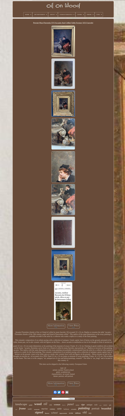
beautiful (106, 408)
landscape (21, 404)
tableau (78, 413)
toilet (100, 405)
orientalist (73, 409)
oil (45, 404)
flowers (47, 413)
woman (57, 404)
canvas (77, 405)
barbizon (66, 409)
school (54, 412)
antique (89, 405)
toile (95, 405)
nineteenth (36, 409)
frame (22, 408)
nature (105, 405)
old (85, 412)
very (90, 413)
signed (39, 412)
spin (110, 405)
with (16, 409)
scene (71, 413)
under (30, 409)
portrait (95, 408)
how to (63, 405)
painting (84, 408)
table (59, 408)
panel (70, 404)
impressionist (63, 413)
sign (83, 404)
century (52, 409)
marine (44, 409)
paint (30, 405)
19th (50, 405)
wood (38, 404)
